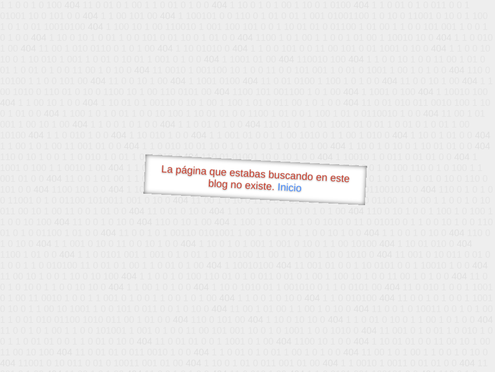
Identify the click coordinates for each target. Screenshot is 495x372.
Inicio (289, 187)
